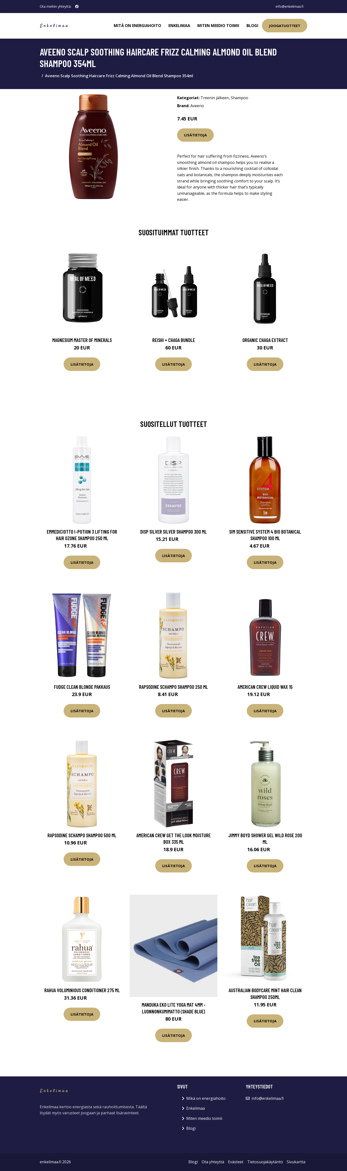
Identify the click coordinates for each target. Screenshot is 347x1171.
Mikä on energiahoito (206, 1098)
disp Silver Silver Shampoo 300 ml (173, 532)
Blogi (252, 25)
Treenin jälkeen (214, 97)
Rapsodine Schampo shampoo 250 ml (173, 687)
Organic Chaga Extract (265, 340)
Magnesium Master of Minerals (82, 340)
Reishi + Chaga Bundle (173, 340)
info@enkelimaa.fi (289, 6)
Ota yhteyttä (213, 1161)
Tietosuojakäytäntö (265, 1161)
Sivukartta (296, 1161)
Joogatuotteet (284, 25)
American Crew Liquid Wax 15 (265, 687)
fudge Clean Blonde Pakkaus (82, 687)
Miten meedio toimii (218, 25)
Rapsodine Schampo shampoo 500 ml (81, 835)
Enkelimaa (179, 25)
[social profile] (76, 6)
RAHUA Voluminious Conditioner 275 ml (82, 990)
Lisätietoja (195, 134)
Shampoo (239, 97)
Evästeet (235, 1161)
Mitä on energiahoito (137, 25)
